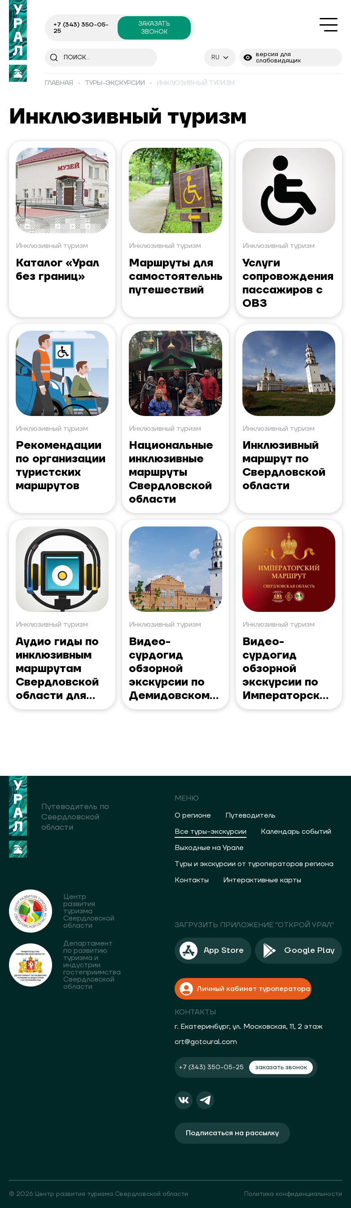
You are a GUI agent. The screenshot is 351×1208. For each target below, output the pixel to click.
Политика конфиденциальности (293, 1194)
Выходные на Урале (209, 847)
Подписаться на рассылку (232, 1132)
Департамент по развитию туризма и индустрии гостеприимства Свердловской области (92, 965)
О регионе (193, 815)
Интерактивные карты (262, 880)
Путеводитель (250, 815)
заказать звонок (154, 28)
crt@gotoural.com (206, 1041)
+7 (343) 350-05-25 (81, 28)
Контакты (192, 880)
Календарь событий (296, 831)
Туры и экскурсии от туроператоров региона (254, 863)
